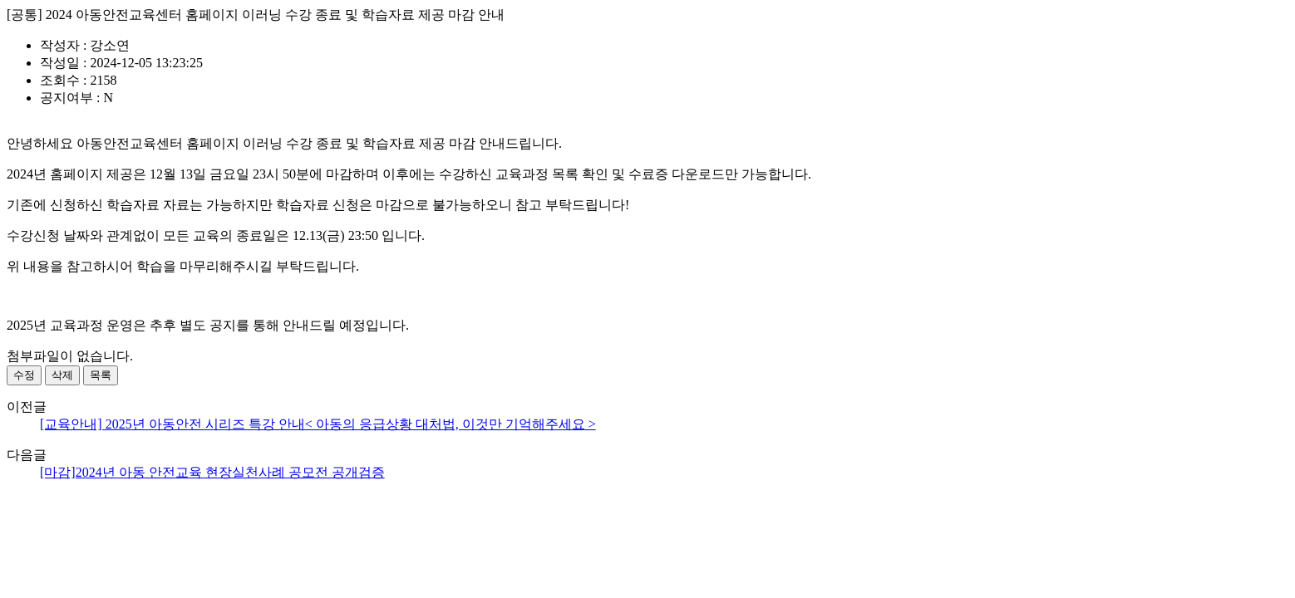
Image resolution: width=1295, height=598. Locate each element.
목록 (100, 375)
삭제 (62, 375)
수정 (24, 375)
